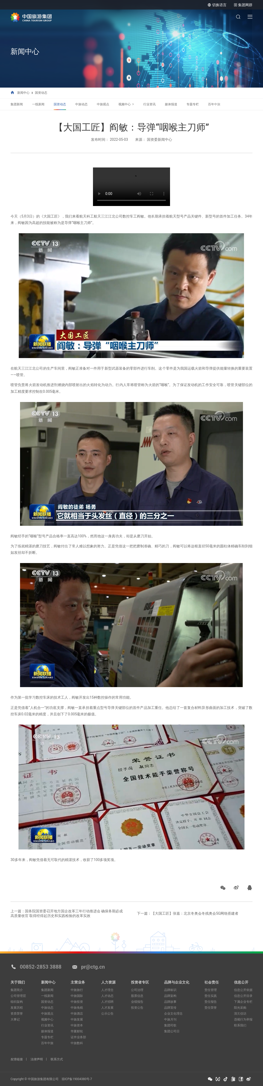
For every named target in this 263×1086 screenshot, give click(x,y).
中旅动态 (81, 104)
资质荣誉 (17, 1013)
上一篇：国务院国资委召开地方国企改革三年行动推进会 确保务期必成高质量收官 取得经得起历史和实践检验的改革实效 (67, 913)
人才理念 (107, 990)
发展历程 (17, 1007)
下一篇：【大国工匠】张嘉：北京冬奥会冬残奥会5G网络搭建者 (187, 913)
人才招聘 (107, 1002)
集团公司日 (172, 1031)
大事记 (15, 1019)
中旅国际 (77, 996)
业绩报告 (137, 1002)
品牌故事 (170, 1002)
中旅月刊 (170, 1019)
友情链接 (17, 1059)
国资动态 (41, 92)
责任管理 (210, 990)
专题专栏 (192, 104)
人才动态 (107, 996)
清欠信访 (240, 1013)
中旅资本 (77, 1025)
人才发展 (107, 1007)
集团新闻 (17, 104)
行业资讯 (149, 104)
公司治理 (137, 990)
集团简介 (17, 990)
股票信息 (137, 996)
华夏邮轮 (77, 1031)
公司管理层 (18, 996)
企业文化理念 (173, 1013)
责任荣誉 (210, 1007)
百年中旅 (214, 104)
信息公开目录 (243, 996)
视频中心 (124, 104)
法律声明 (37, 1059)
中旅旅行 (77, 990)
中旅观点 (103, 104)
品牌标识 (170, 990)
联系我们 (240, 1025)
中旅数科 (77, 1043)
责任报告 (210, 1002)
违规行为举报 (243, 1019)
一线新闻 (38, 104)
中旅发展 (77, 1019)
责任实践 (210, 996)
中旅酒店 (77, 1013)
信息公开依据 (243, 990)
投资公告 (137, 1007)
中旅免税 (77, 1007)
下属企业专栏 (243, 1002)
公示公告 (107, 1013)
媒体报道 (171, 104)
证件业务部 (78, 1037)
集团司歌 (170, 1025)
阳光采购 (240, 1007)
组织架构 (17, 1002)
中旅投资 (77, 1002)
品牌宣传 (170, 1007)
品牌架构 (170, 996)
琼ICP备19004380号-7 (77, 1079)
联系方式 (57, 1059)
